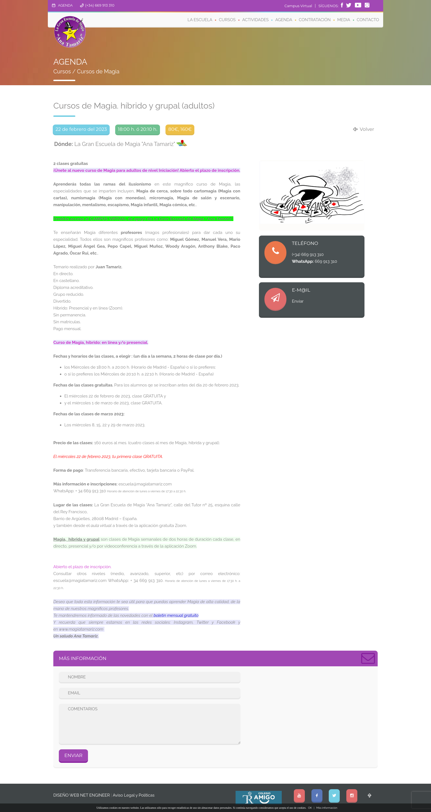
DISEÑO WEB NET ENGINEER (81, 795)
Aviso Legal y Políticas (133, 795)
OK (310, 807)
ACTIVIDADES (255, 19)
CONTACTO (368, 19)
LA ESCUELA (199, 19)
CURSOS (227, 19)
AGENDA (65, 5)
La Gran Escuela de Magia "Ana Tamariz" (114, 144)
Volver (363, 129)
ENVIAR (73, 755)
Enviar (297, 301)
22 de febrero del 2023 (81, 129)
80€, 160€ (180, 129)
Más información (326, 807)
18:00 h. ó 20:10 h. (138, 129)
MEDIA (343, 19)
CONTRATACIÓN (315, 19)
